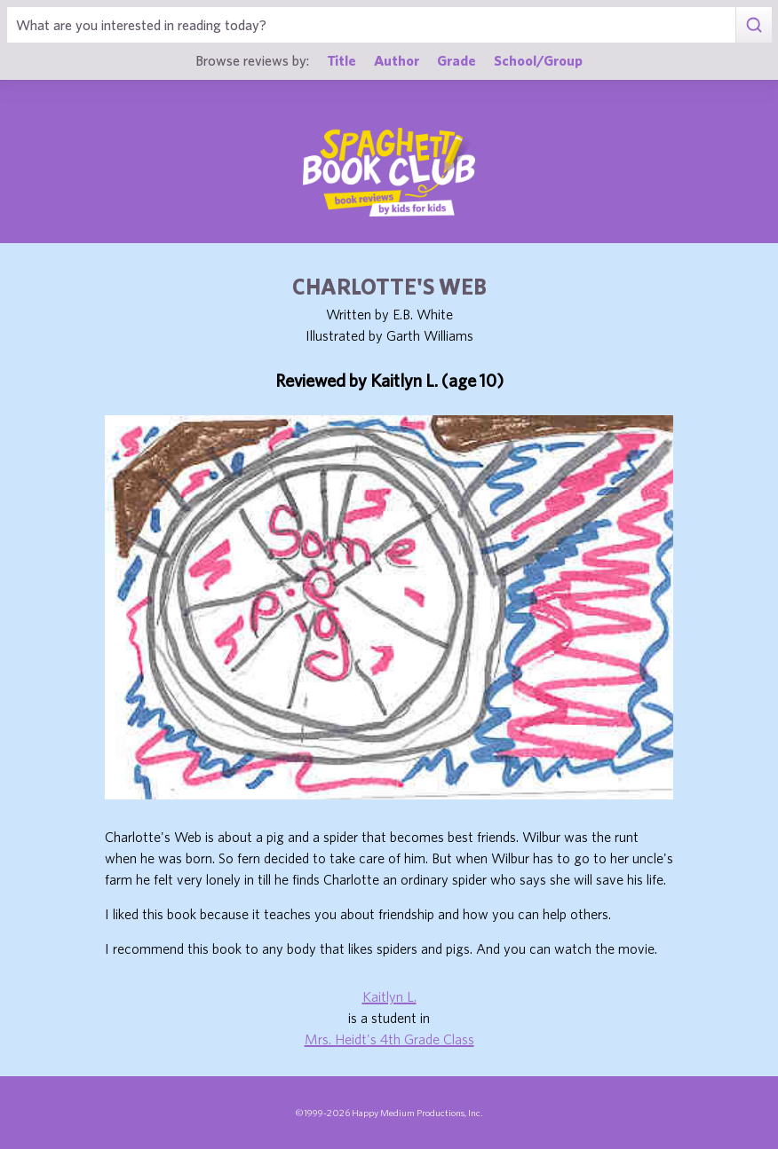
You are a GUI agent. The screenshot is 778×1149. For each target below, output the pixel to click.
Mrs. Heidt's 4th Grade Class (389, 1039)
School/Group (538, 60)
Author (396, 60)
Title (341, 60)
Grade (456, 60)
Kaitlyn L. (389, 996)
